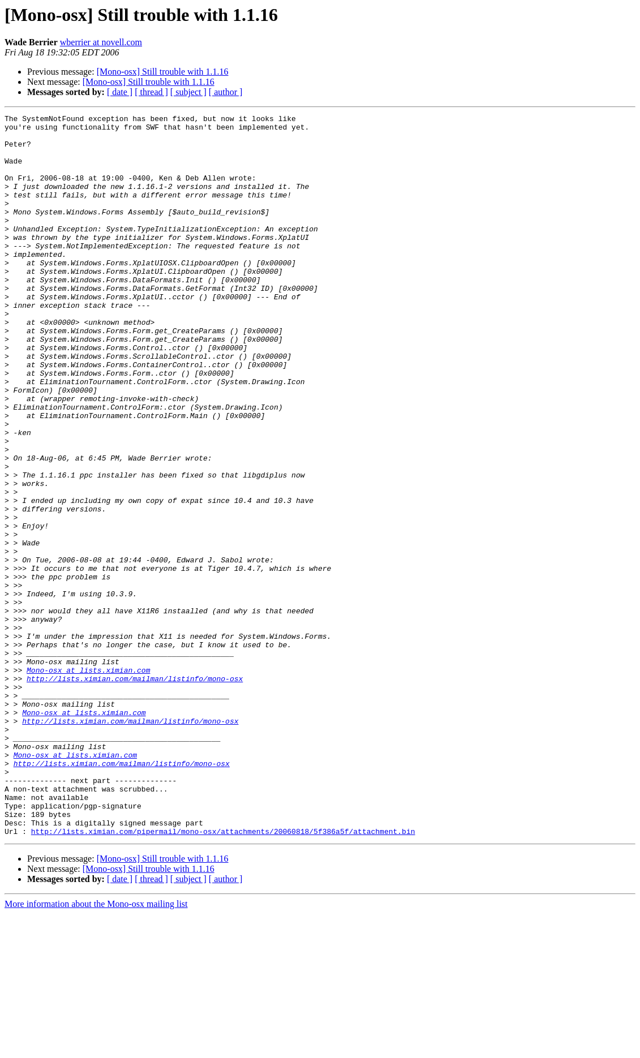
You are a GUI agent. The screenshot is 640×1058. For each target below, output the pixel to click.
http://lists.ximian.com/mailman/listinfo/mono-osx (135, 792)
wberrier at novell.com (101, 42)
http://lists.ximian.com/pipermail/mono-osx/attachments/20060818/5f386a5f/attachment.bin (223, 975)
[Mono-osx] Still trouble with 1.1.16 (163, 71)
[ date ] (119, 92)
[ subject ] (188, 92)
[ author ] (226, 92)
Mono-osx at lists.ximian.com (88, 782)
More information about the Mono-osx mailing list (96, 1048)
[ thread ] (151, 92)
